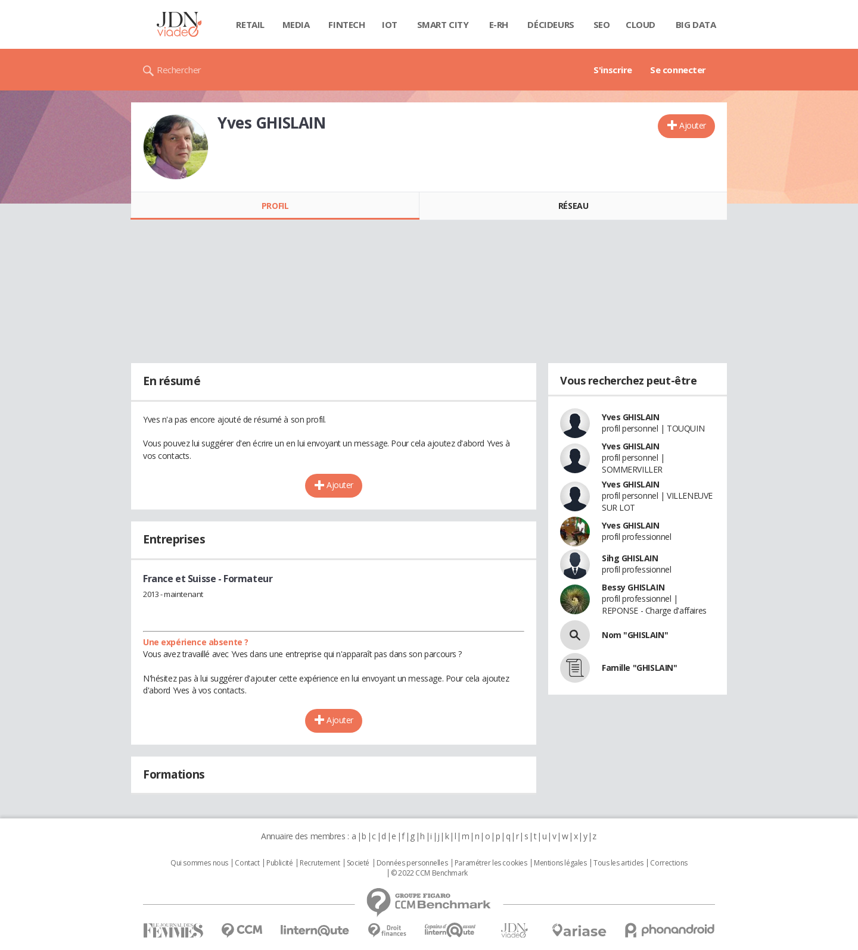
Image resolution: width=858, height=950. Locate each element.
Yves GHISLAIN (631, 417)
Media (296, 24)
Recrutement (320, 863)
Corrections (668, 863)
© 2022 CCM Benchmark (429, 873)
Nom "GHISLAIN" (635, 634)
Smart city (443, 24)
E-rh (498, 24)
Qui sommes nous (199, 863)
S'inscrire (612, 70)
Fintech (346, 24)
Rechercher (179, 70)
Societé (358, 863)
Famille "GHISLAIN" (639, 667)
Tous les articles (618, 863)
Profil (275, 205)
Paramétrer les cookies (491, 863)
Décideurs (550, 24)
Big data (696, 24)
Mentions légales (560, 863)
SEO (601, 24)
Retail (250, 24)
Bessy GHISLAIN (633, 587)
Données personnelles (412, 863)
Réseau (573, 205)
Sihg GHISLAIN (630, 558)
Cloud (640, 24)
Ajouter (692, 125)
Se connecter (678, 70)
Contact (247, 863)
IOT (389, 24)
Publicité (279, 863)
